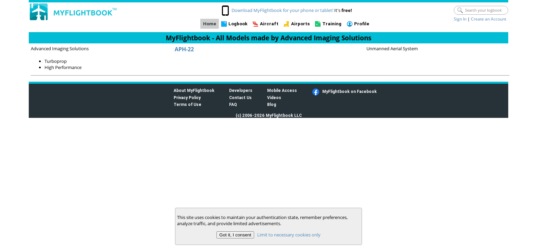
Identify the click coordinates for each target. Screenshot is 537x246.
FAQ (233, 104)
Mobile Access (282, 90)
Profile (361, 24)
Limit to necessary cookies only (289, 235)
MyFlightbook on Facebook (349, 91)
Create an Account (488, 19)
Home (209, 24)
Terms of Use (187, 104)
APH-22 (184, 49)
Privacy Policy (187, 97)
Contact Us (240, 97)
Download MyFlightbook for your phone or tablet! (282, 10)
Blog (271, 104)
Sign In (460, 19)
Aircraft (269, 24)
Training (331, 24)
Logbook (237, 24)
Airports (300, 24)
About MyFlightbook (194, 90)
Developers (240, 90)
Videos (274, 97)
